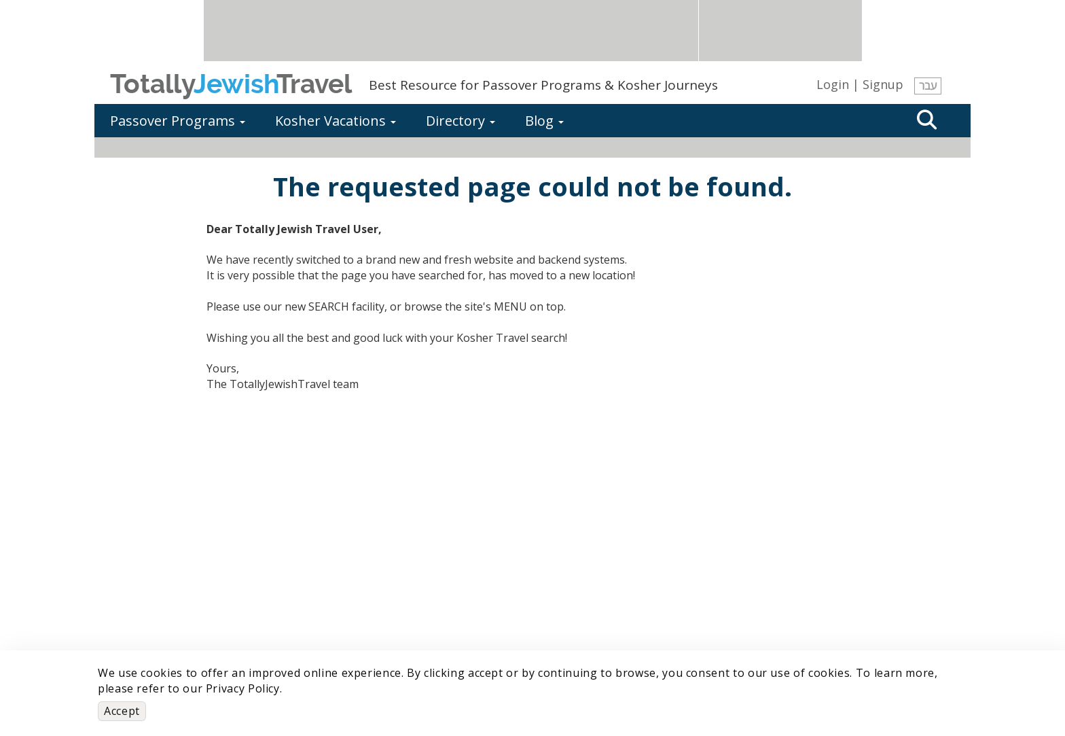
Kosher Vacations (335, 120)
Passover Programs (177, 120)
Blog (544, 120)
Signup (883, 84)
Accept (122, 710)
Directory (460, 120)
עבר (928, 85)
